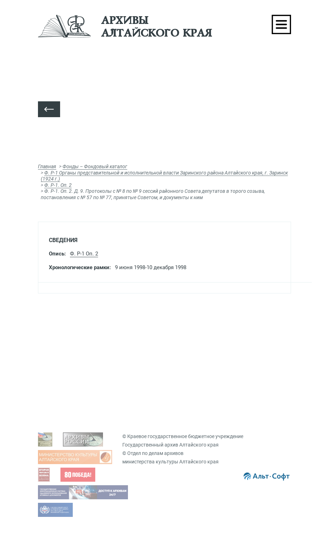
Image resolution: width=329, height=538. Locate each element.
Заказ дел (188, 371)
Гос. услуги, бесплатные (204, 338)
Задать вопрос (67, 327)
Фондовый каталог (72, 425)
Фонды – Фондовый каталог (95, 166)
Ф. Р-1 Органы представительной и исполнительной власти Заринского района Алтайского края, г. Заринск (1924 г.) (164, 176)
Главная (47, 166)
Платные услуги (195, 349)
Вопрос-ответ (188, 390)
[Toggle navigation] (281, 24)
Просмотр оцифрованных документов (94, 338)
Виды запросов (194, 327)
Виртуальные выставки (204, 425)
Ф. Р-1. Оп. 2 (58, 185)
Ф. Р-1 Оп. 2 (84, 254)
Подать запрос (194, 360)
